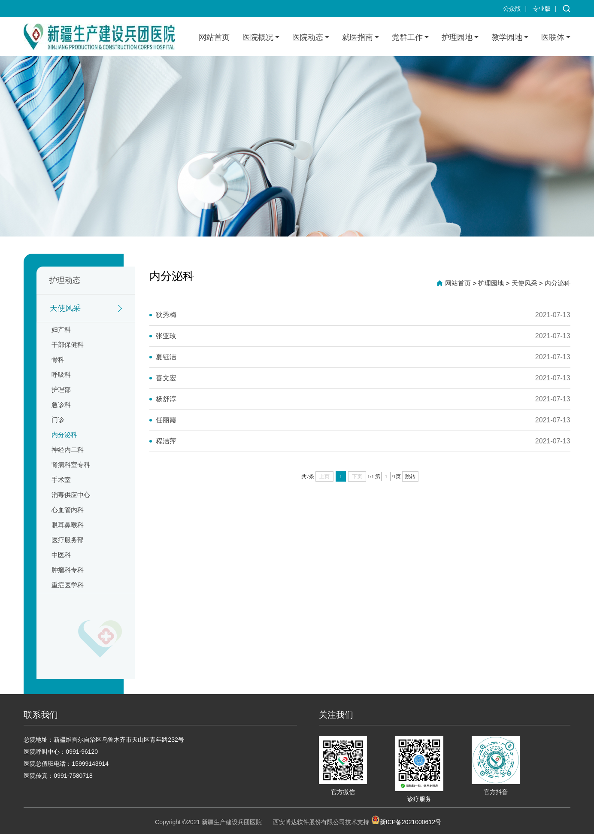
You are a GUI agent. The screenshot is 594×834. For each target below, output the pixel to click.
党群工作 (407, 37)
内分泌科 (64, 434)
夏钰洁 (166, 357)
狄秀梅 (166, 314)
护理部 (61, 389)
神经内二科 (68, 449)
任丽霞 (166, 420)
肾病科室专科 (71, 464)
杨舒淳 (166, 399)
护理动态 (64, 280)
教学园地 (506, 37)
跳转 (410, 476)
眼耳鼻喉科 (68, 524)
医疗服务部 (68, 539)
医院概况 (257, 37)
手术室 (61, 479)
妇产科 (61, 329)
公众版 (512, 8)
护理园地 (457, 37)
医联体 (552, 37)
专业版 (542, 8)
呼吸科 (61, 374)
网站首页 (214, 37)
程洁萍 (166, 441)
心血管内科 (68, 509)
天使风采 (65, 308)
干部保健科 (68, 344)
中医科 (61, 554)
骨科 (58, 359)
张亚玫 (166, 336)
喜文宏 (166, 378)
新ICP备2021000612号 (406, 820)
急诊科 (61, 404)
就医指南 (357, 37)
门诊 (58, 419)
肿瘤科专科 (68, 569)
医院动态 (307, 37)
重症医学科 (68, 584)
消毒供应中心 (71, 494)
